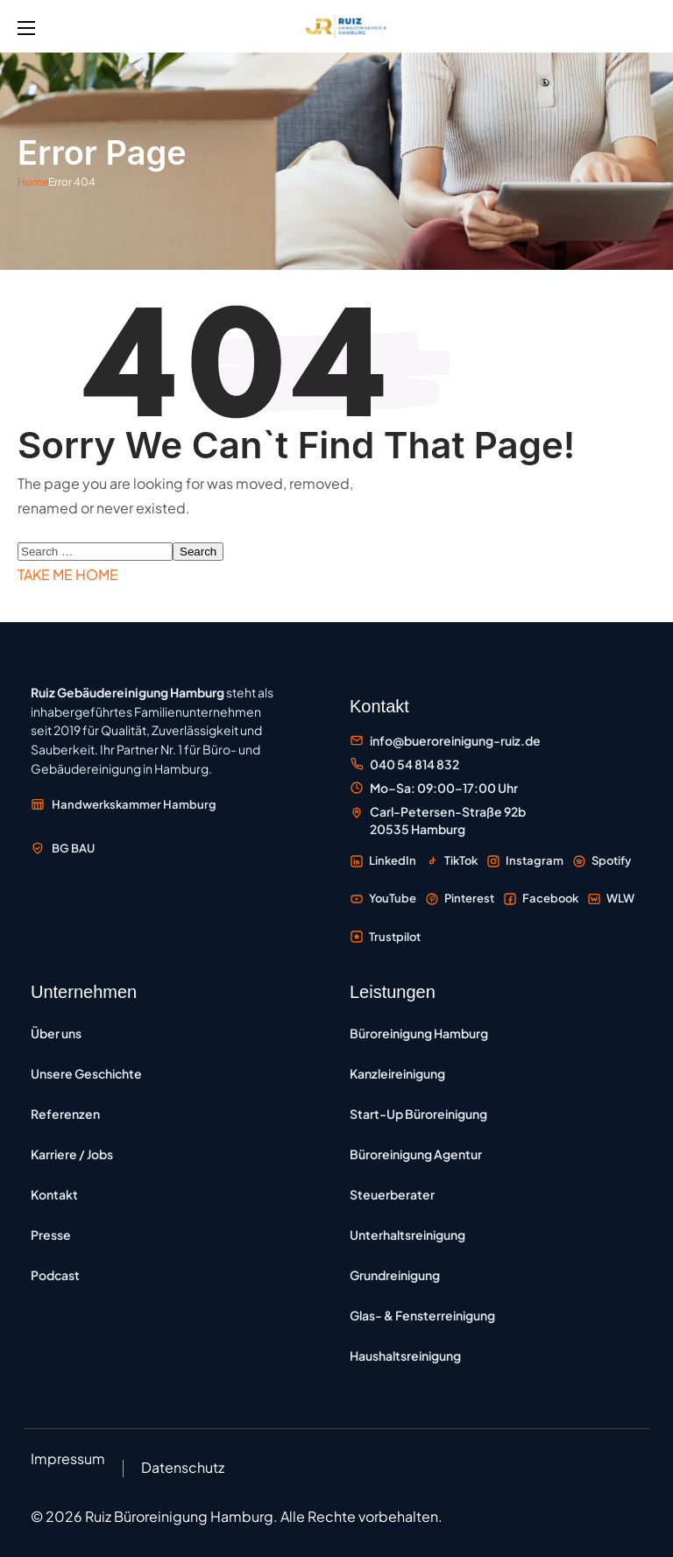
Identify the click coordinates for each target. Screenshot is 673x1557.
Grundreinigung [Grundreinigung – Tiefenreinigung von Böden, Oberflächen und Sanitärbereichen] (395, 1275)
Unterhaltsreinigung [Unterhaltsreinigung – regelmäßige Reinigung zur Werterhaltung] (407, 1234)
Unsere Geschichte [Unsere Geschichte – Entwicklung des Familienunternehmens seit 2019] (86, 1073)
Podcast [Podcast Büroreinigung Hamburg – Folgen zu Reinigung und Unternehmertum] (55, 1275)
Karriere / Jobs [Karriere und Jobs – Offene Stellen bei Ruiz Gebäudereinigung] (72, 1154)
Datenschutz (182, 1467)
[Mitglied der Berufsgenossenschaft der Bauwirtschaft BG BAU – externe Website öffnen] (63, 848)
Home (33, 181)
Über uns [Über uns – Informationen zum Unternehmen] (56, 1033)
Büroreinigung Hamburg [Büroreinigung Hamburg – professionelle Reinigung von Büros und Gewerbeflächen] (419, 1033)
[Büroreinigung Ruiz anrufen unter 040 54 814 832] (404, 764)
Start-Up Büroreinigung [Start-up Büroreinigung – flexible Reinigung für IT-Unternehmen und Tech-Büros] (418, 1114)
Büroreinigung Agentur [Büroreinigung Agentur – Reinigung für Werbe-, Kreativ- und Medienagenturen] (416, 1154)
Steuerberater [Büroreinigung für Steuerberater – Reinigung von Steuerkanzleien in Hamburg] (392, 1194)
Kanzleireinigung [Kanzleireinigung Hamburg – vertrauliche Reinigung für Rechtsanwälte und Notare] (397, 1073)
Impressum (68, 1458)
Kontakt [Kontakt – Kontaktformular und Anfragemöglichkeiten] (54, 1194)
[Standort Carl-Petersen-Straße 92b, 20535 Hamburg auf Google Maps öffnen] (438, 820)
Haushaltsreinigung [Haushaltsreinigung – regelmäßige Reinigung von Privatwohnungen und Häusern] (405, 1355)
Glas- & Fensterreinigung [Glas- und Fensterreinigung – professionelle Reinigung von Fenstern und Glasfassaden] (422, 1315)
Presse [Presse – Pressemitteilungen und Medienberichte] (51, 1234)
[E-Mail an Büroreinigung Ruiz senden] (445, 740)
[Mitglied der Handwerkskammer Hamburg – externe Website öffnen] (123, 804)
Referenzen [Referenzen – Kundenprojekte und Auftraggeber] (65, 1114)
